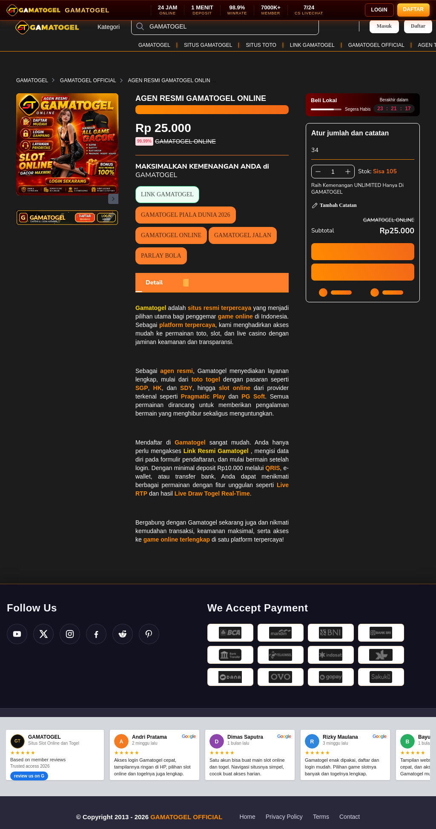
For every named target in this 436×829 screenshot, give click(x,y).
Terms (321, 816)
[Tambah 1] (348, 171)
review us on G (29, 776)
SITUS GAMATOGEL (208, 45)
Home (247, 816)
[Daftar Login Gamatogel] (67, 217)
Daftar (418, 26)
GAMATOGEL (154, 45)
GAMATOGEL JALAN (242, 235)
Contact (349, 816)
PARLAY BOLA (161, 255)
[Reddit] (122, 634)
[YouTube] (17, 634)
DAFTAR (413, 9)
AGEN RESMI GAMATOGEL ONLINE (176, 80)
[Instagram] (70, 634)
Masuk (384, 26)
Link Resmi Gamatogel (216, 450)
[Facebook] (96, 634)
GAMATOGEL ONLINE (171, 235)
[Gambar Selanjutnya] (113, 199)
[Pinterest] (149, 634)
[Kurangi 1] (318, 171)
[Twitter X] (43, 634)
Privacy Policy (284, 816)
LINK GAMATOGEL (312, 45)
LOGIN (379, 10)
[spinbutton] (333, 171)
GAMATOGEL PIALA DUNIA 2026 (185, 215)
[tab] (154, 282)
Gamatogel (150, 307)
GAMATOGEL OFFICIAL (376, 45)
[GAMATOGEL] (232, 26)
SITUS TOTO (261, 45)
